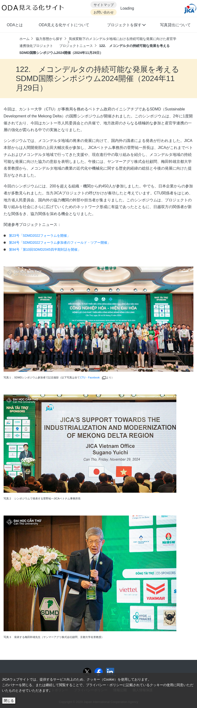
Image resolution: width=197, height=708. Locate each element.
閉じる (9, 700)
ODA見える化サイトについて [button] (64, 25)
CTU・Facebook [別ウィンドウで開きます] (93, 377)
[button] (126, 25)
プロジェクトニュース (76, 46)
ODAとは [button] (15, 25)
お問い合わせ (104, 12)
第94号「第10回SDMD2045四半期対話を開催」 (45, 249)
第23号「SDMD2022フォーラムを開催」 (39, 235)
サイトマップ (104, 5)
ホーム (24, 39)
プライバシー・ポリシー (104, 685)
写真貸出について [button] (175, 25)
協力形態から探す (49, 39)
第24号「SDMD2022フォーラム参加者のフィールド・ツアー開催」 (60, 242)
